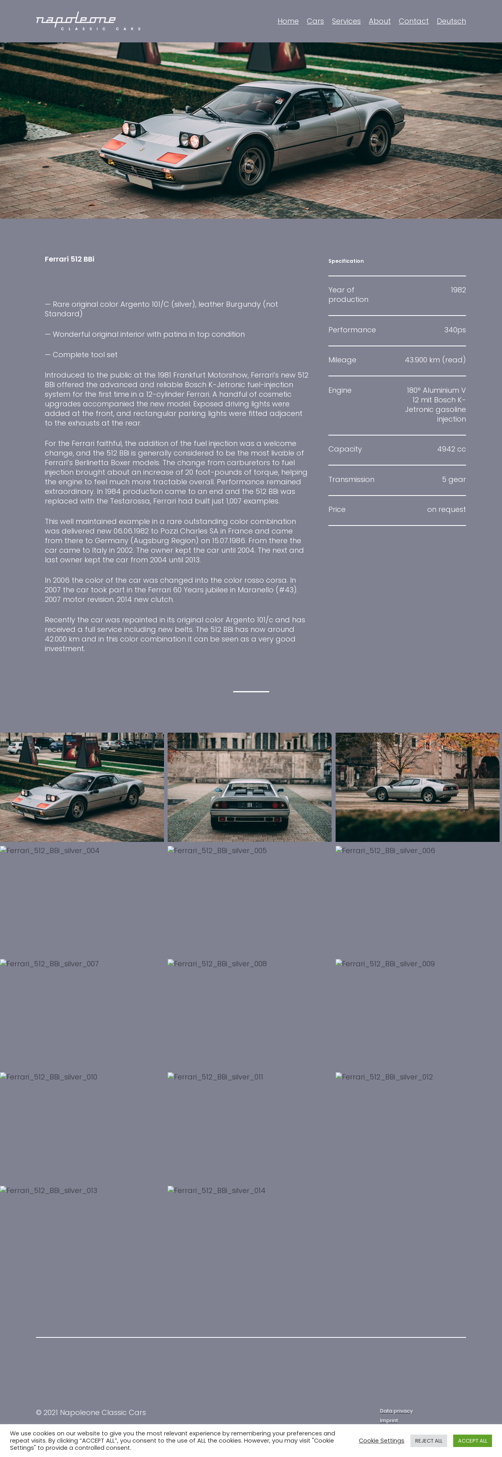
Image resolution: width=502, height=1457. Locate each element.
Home (288, 21)
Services (346, 21)
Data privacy (396, 1410)
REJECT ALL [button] (428, 1441)
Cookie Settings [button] (381, 1440)
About (380, 21)
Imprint (389, 1420)
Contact (414, 21)
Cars (315, 21)
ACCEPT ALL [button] (472, 1441)
